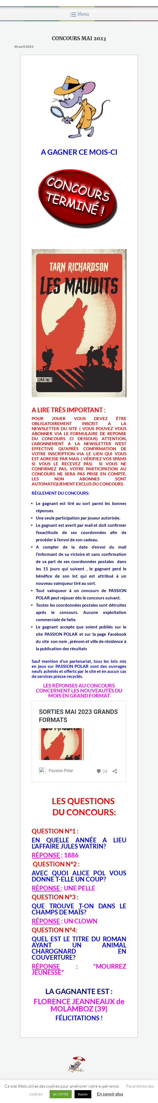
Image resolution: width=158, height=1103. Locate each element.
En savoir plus (110, 1093)
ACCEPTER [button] (60, 1094)
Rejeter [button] (83, 1094)
